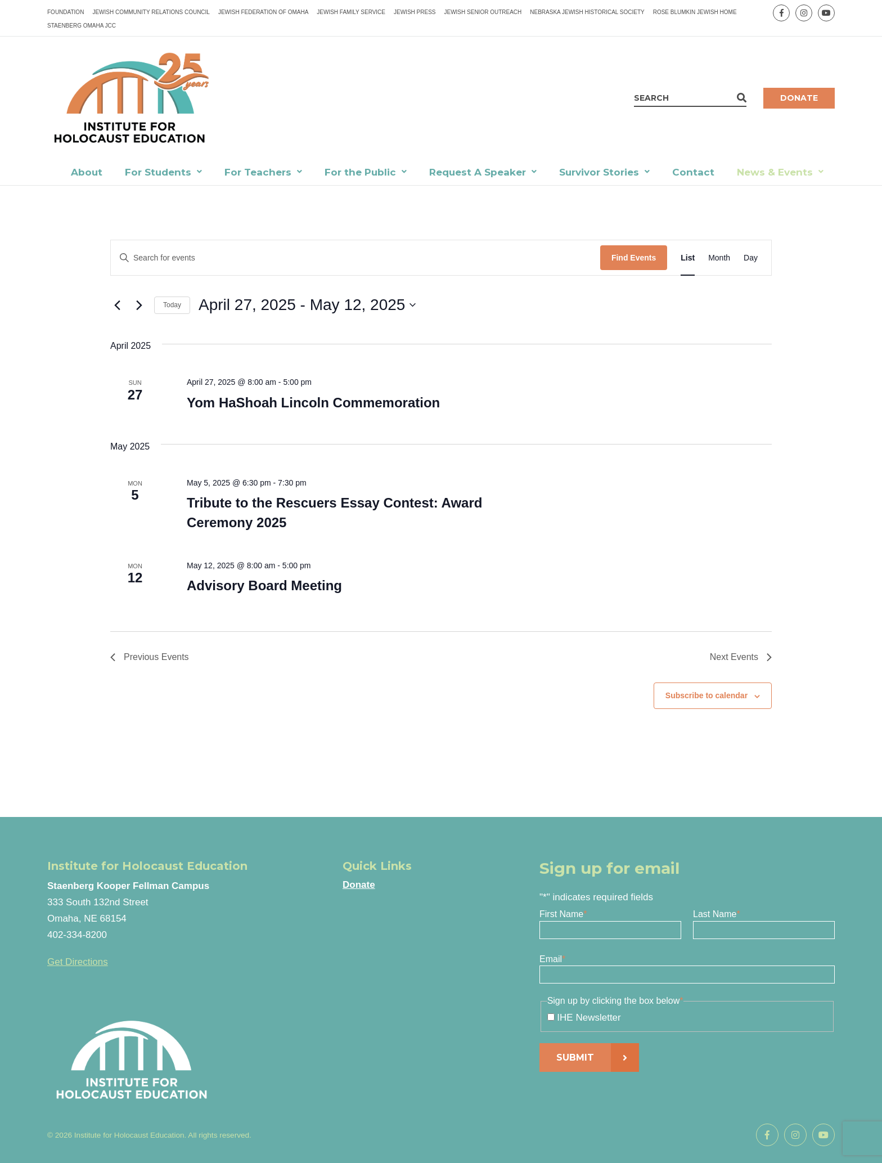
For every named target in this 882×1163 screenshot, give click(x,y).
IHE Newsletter (588, 1017)
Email (552, 959)
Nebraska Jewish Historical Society (587, 12)
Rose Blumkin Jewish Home (695, 12)
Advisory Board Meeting (264, 585)
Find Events (633, 257)
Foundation (65, 12)
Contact (693, 172)
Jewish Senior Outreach (482, 12)
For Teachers (257, 172)
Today (172, 305)
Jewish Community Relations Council (151, 12)
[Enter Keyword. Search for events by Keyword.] (355, 258)
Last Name (716, 914)
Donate (799, 98)
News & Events (775, 172)
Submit (575, 1057)
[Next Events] (139, 305)
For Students (158, 172)
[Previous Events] (117, 305)
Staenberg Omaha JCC (81, 26)
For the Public (360, 172)
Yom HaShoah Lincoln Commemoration (313, 402)
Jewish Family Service (351, 12)
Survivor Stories (599, 172)
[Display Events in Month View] (719, 258)
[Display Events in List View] (688, 258)
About (86, 172)
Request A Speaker (477, 172)
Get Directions (77, 962)
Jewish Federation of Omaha (263, 12)
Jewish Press (414, 12)
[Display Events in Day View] (751, 258)
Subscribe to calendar (706, 695)
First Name (563, 914)
